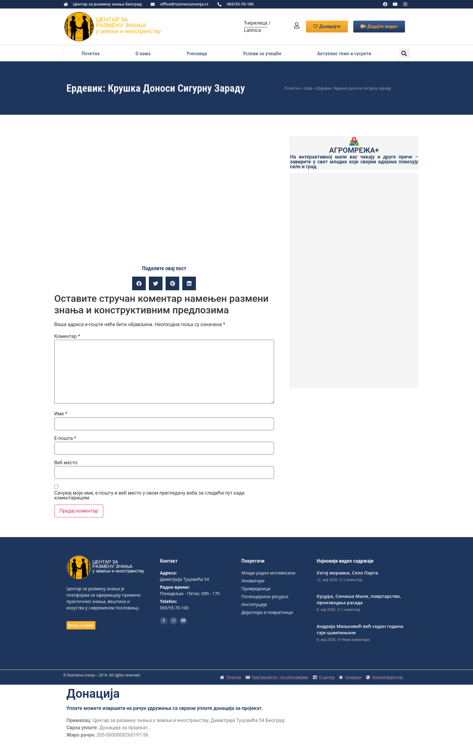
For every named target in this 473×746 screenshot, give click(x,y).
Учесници (196, 53)
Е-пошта (65, 438)
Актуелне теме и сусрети (344, 53)
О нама (143, 53)
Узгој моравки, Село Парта (347, 573)
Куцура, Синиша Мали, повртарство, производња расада (359, 599)
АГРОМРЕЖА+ (354, 150)
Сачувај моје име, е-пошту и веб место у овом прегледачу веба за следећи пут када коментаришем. (149, 495)
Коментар (67, 336)
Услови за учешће (262, 53)
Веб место (66, 462)
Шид (308, 88)
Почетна (90, 53)
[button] (404, 53)
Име (60, 413)
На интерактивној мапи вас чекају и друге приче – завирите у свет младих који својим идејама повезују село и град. (354, 161)
